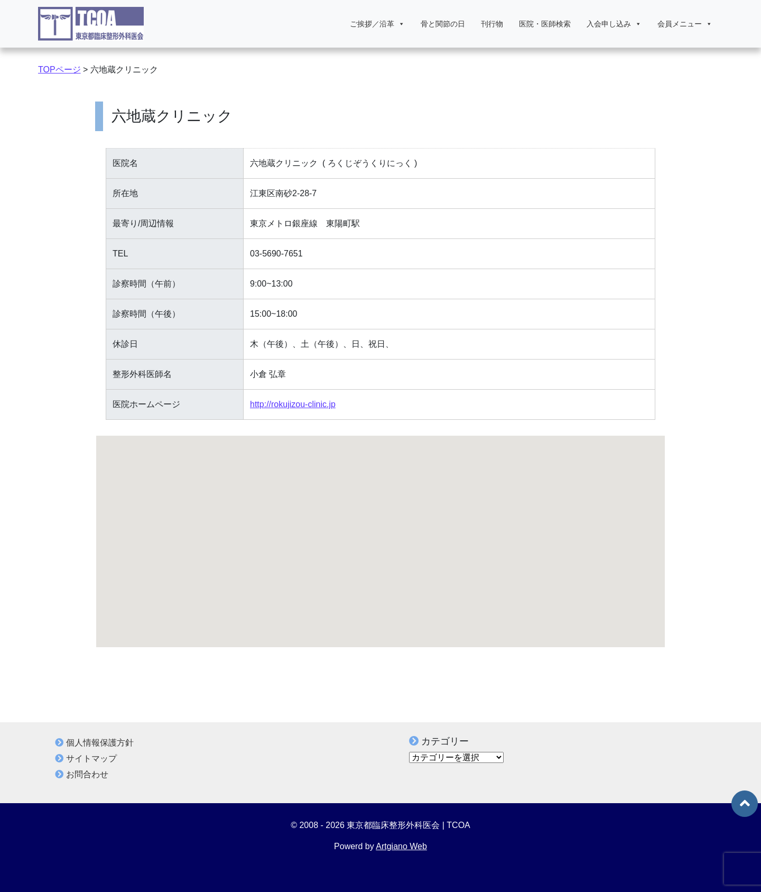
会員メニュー (684, 24)
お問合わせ (87, 774)
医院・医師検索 (545, 24)
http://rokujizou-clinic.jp (293, 404)
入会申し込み (614, 24)
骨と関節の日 (443, 24)
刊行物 (492, 24)
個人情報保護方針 (100, 742)
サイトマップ (91, 758)
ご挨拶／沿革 (377, 24)
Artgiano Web (401, 846)
